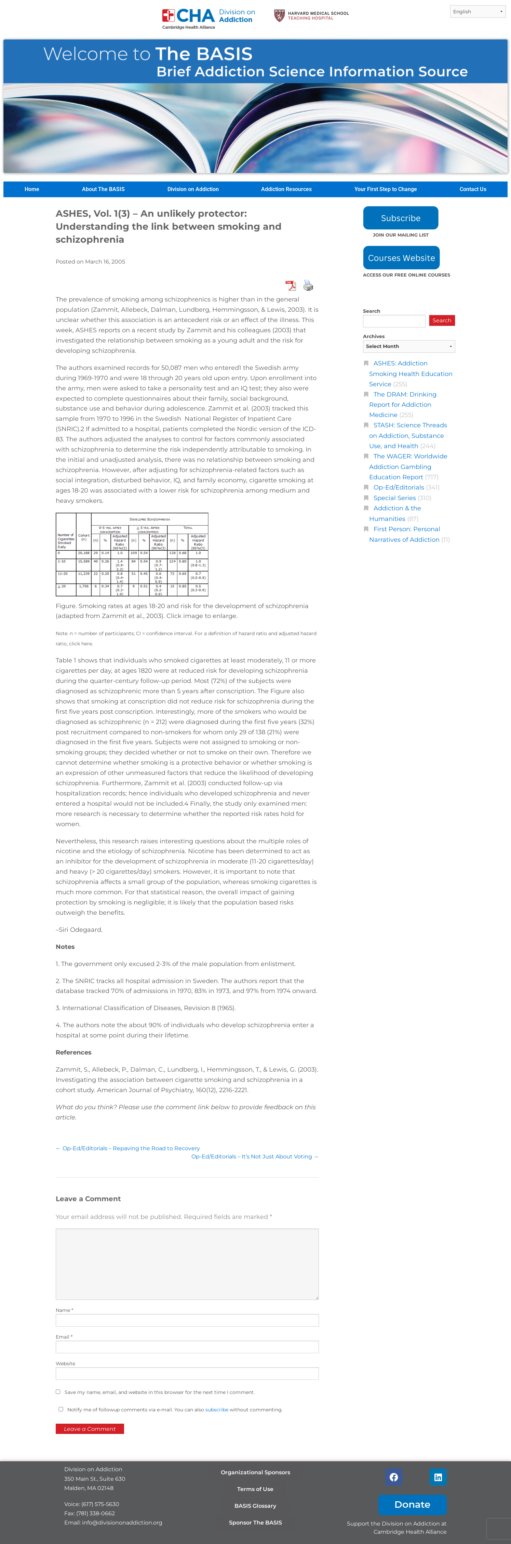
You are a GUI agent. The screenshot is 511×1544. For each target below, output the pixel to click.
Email (64, 1337)
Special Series (395, 497)
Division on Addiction (193, 189)
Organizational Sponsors (255, 1472)
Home (32, 189)
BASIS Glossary (255, 1506)
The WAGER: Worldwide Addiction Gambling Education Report (408, 467)
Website (65, 1363)
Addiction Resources (286, 189)
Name (64, 1310)
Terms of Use (255, 1489)
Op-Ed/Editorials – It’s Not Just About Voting (255, 1156)
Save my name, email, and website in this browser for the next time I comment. (160, 1392)
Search (371, 311)
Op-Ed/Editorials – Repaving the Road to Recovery (128, 1148)
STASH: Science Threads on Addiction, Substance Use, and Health (408, 435)
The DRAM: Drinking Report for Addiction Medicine (402, 405)
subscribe (216, 1410)
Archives (374, 336)
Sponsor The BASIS (255, 1522)
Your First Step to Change (385, 189)
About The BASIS (103, 189)
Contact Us (473, 189)
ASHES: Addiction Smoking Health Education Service (411, 374)
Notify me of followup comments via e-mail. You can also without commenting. (169, 1410)
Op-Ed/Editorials (399, 487)
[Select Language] (478, 11)
